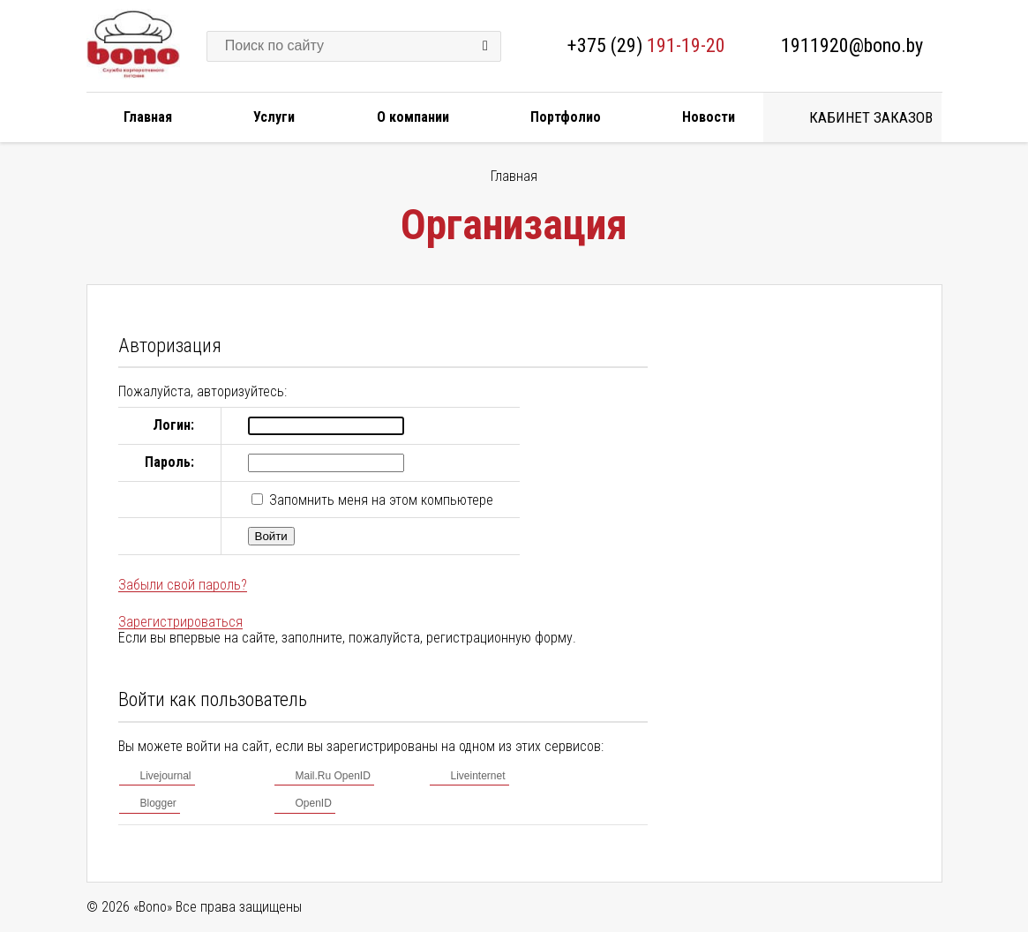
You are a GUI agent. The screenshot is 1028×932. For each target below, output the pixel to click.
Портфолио (565, 117)
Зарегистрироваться (180, 621)
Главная (148, 117)
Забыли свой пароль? (182, 584)
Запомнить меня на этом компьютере (379, 500)
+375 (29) (646, 45)
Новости (708, 117)
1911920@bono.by (852, 45)
